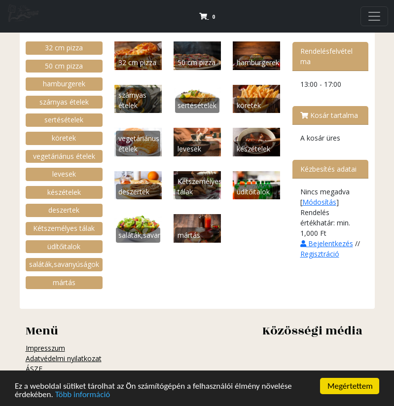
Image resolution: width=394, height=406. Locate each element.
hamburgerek (64, 83)
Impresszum (45, 348)
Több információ (82, 395)
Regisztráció (319, 253)
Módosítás (319, 202)
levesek (64, 174)
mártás (64, 282)
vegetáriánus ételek (64, 156)
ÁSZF (34, 368)
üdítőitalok (63, 246)
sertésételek (63, 119)
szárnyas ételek (64, 102)
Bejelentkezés (326, 243)
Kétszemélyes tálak (64, 228)
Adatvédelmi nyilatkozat (64, 358)
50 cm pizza (64, 66)
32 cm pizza (64, 47)
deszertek (63, 210)
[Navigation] (374, 16)
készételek (64, 192)
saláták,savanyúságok (64, 264)
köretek (64, 138)
